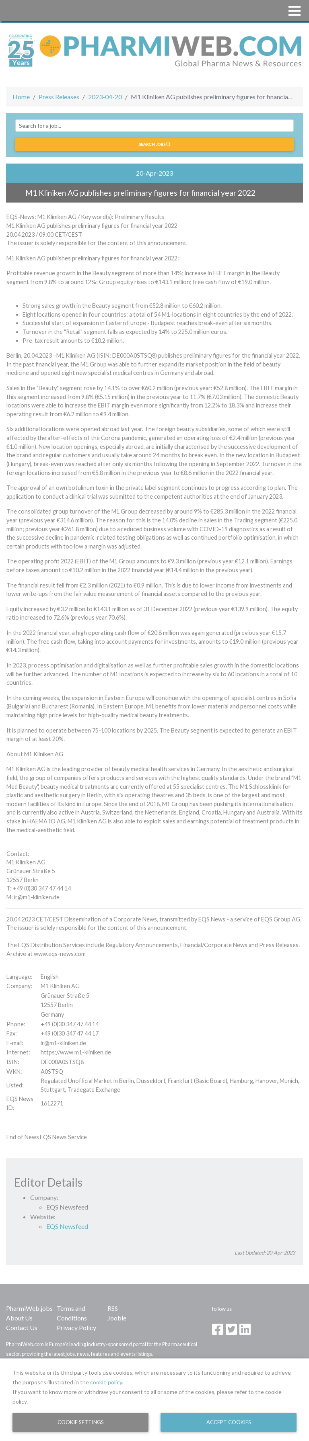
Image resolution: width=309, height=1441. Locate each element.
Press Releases (59, 96)
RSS (112, 1308)
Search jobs (155, 144)
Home (21, 96)
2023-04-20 (105, 96)
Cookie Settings (81, 1422)
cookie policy (106, 1382)
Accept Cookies (228, 1422)
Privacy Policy (76, 1327)
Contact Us (21, 1327)
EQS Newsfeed (67, 1226)
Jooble (116, 1318)
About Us (19, 1318)
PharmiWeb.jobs (29, 1308)
